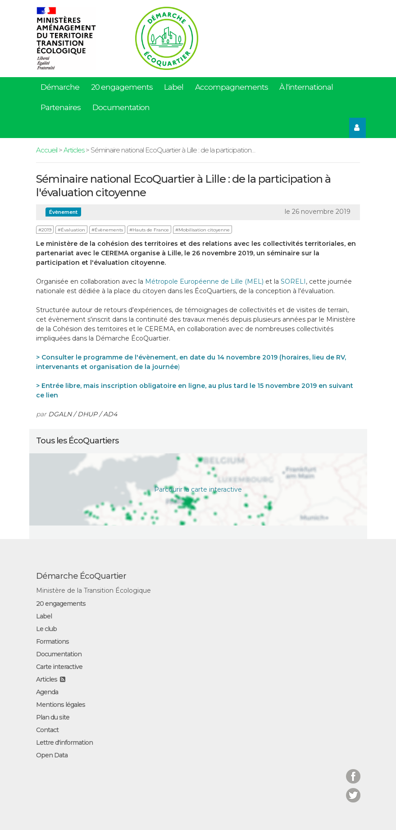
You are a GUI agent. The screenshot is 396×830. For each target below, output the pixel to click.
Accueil (46, 150)
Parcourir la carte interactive (198, 489)
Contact (47, 730)
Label (173, 87)
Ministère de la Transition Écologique (93, 590)
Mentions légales (60, 705)
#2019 (44, 230)
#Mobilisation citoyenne (202, 230)
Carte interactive (59, 667)
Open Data (52, 755)
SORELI (293, 281)
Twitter (353, 789)
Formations (52, 641)
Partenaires (61, 107)
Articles (74, 150)
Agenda (47, 692)
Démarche (60, 87)
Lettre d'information (64, 742)
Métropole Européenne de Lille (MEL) (204, 281)
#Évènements (107, 230)
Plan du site (52, 717)
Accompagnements (231, 87)
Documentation (121, 107)
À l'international (306, 87)
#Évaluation (71, 230)
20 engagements (122, 87)
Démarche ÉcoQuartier (81, 576)
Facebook (353, 770)
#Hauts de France (149, 230)
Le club (46, 629)
